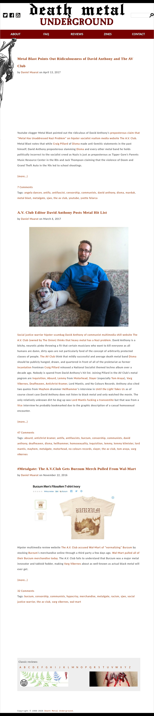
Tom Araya (117, 378)
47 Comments (25, 432)
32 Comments (25, 591)
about (15, 34)
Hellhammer (69, 389)
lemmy (108, 443)
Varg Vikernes (72, 563)
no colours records (80, 449)
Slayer (93, 378)
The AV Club (47, 356)
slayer (96, 449)
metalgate (39, 198)
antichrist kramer (44, 438)
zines (108, 34)
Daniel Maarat (29, 72)
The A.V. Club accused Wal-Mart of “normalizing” (91, 547)
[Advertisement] (80, 47)
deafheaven (36, 443)
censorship (73, 192)
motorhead (60, 449)
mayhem (32, 449)
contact (138, 34)
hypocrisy (72, 596)
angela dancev (33, 192)
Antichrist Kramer (56, 383)
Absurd (51, 378)
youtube (74, 198)
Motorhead (81, 378)
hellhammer (61, 443)
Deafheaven (37, 383)
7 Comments (25, 187)
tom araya (123, 449)
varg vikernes (60, 601)
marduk (130, 192)
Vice (20, 405)
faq (46, 34)
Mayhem (44, 389)
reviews (77, 34)
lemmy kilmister (123, 443)
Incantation (24, 367)
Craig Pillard (60, 143)
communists (88, 192)
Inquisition (39, 378)
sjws (49, 198)
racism (115, 596)
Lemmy (62, 378)
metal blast (24, 198)
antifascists (73, 438)
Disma (76, 143)
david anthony (106, 192)
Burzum (127, 547)
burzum (86, 438)
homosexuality (79, 443)
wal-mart (75, 601)
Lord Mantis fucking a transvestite (93, 400)
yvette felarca (89, 198)
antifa (47, 192)
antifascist (58, 192)
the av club (60, 198)
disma (120, 192)
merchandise (87, 596)
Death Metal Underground (59, 711)
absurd (28, 438)
